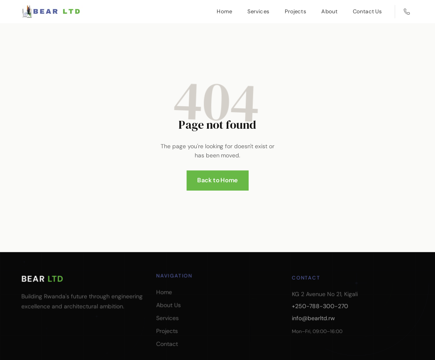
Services (258, 11)
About (329, 11)
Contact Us (367, 11)
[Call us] (406, 11)
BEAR (43, 278)
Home (224, 11)
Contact (168, 347)
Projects (295, 11)
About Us (169, 309)
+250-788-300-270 (321, 319)
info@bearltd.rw (314, 330)
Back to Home (217, 174)
